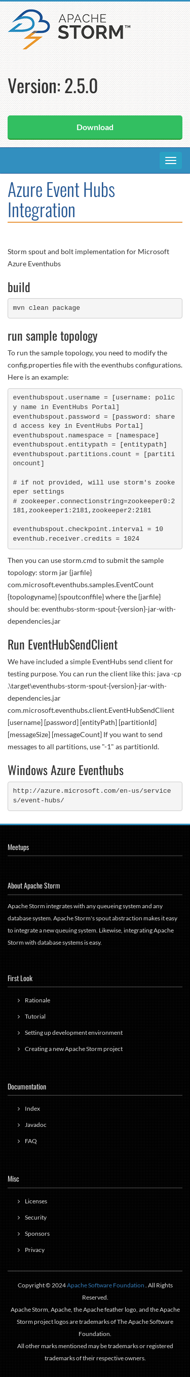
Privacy (35, 1249)
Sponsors (37, 1233)
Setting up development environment (74, 1032)
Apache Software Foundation (105, 1285)
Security (36, 1217)
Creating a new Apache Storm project (74, 1048)
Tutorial (35, 1016)
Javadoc (36, 1124)
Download (95, 127)
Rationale (37, 1000)
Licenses (36, 1201)
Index (32, 1108)
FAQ (31, 1141)
